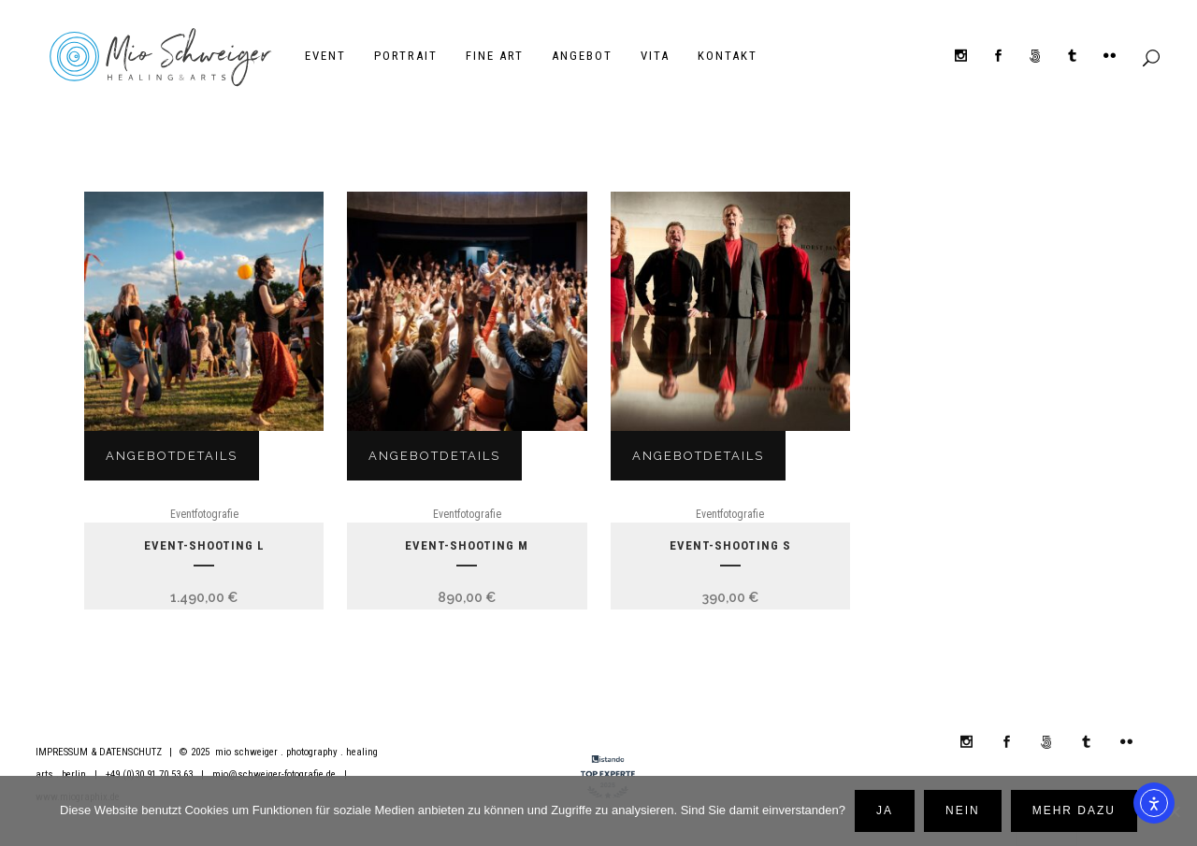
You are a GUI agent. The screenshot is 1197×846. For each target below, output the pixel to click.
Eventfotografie (204, 515)
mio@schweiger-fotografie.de (274, 774)
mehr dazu (1074, 810)
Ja (884, 810)
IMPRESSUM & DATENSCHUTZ (99, 752)
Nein (962, 810)
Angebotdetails (172, 457)
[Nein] (1173, 811)
